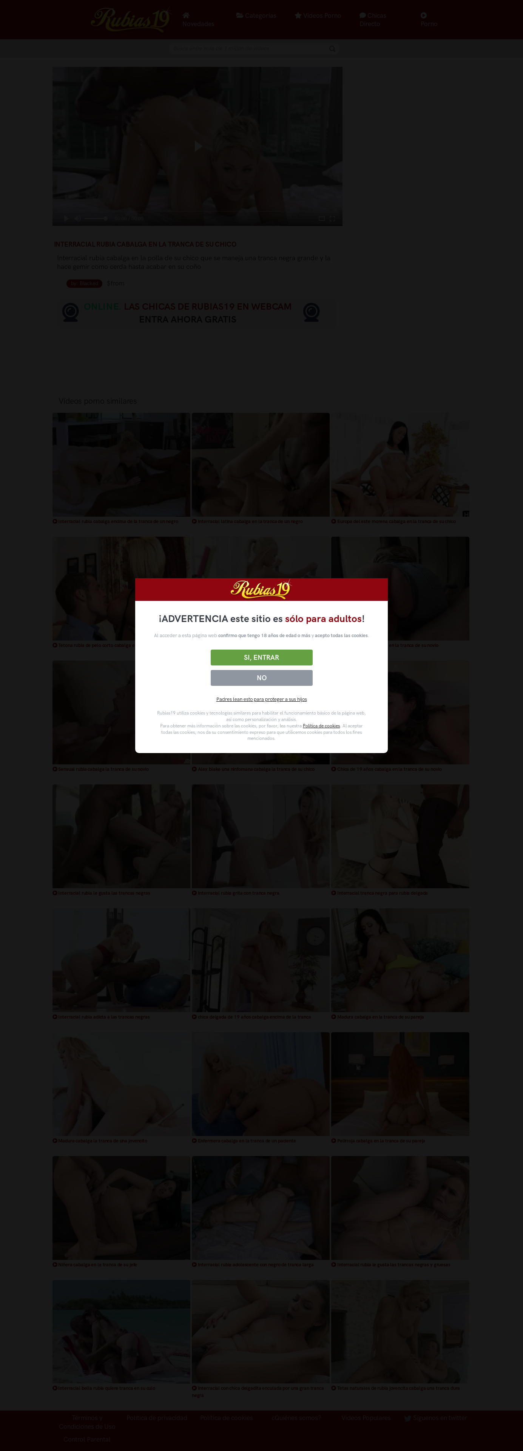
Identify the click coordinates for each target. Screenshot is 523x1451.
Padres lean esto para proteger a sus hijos (261, 699)
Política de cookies (321, 726)
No (262, 678)
